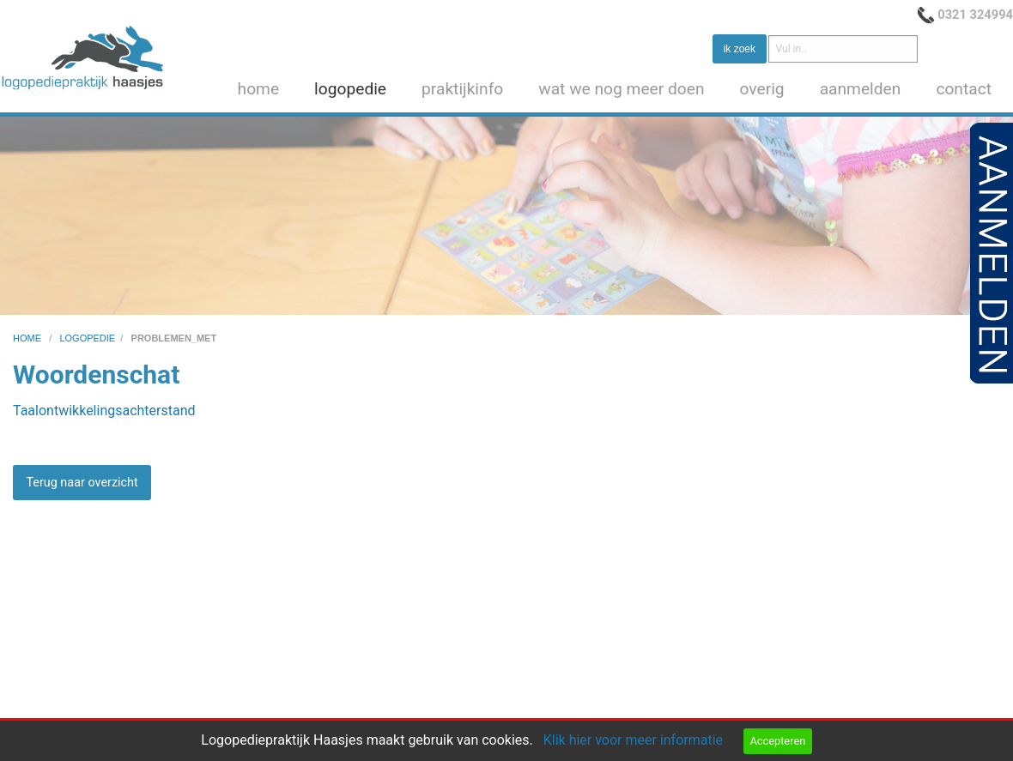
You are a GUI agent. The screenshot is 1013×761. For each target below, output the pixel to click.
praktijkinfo (462, 89)
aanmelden (860, 89)
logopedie (350, 89)
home (259, 89)
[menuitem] (262, 89)
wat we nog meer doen (621, 89)
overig (762, 89)
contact (964, 89)
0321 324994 (975, 14)
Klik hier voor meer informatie (633, 740)
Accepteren (777, 740)
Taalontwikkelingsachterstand (104, 410)
